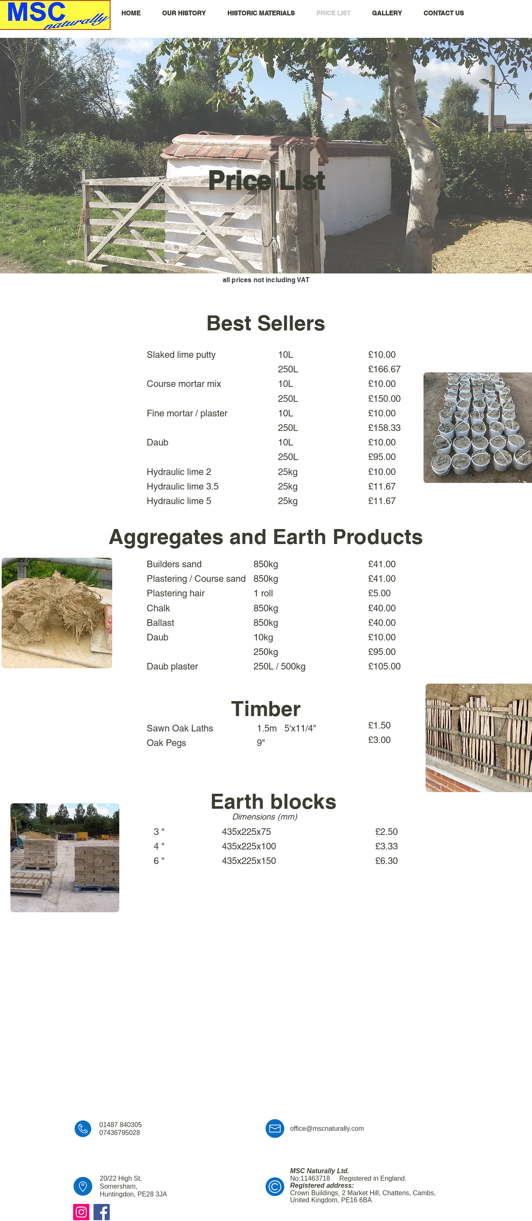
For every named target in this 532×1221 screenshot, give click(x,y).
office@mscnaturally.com (327, 1128)
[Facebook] (102, 1212)
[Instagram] (81, 1212)
